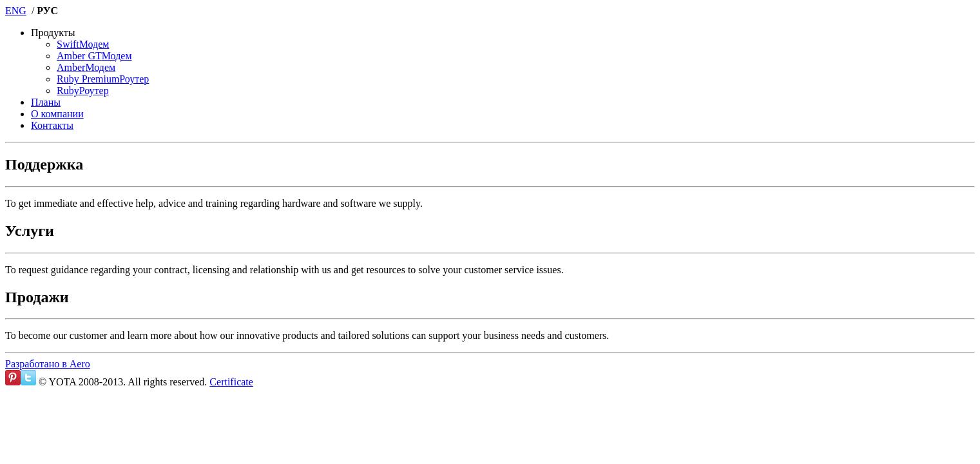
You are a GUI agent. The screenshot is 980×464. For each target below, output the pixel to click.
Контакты (52, 125)
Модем (83, 44)
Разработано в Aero (47, 363)
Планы (46, 102)
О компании (57, 113)
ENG (15, 10)
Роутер (103, 78)
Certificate (231, 381)
